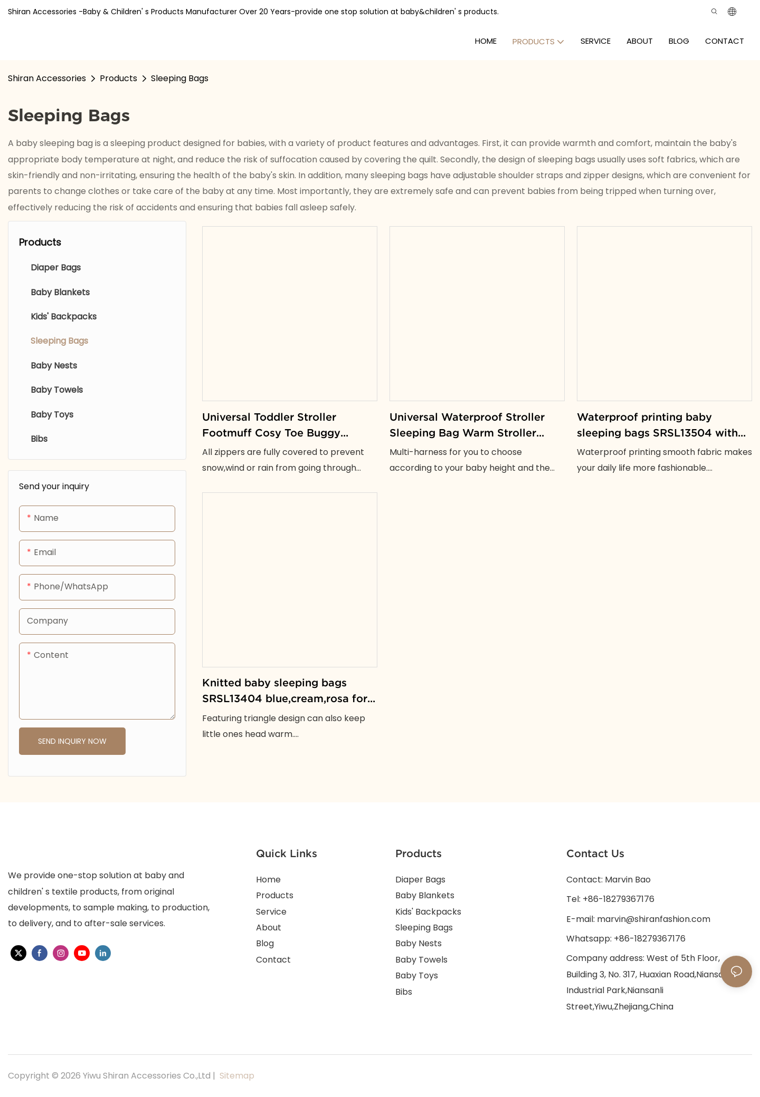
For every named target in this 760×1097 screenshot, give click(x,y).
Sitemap (235, 1076)
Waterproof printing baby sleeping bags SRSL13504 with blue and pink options (657, 426)
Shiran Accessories (47, 78)
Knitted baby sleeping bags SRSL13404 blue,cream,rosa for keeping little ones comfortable (285, 691)
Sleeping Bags (179, 78)
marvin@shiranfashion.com (653, 919)
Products (118, 78)
